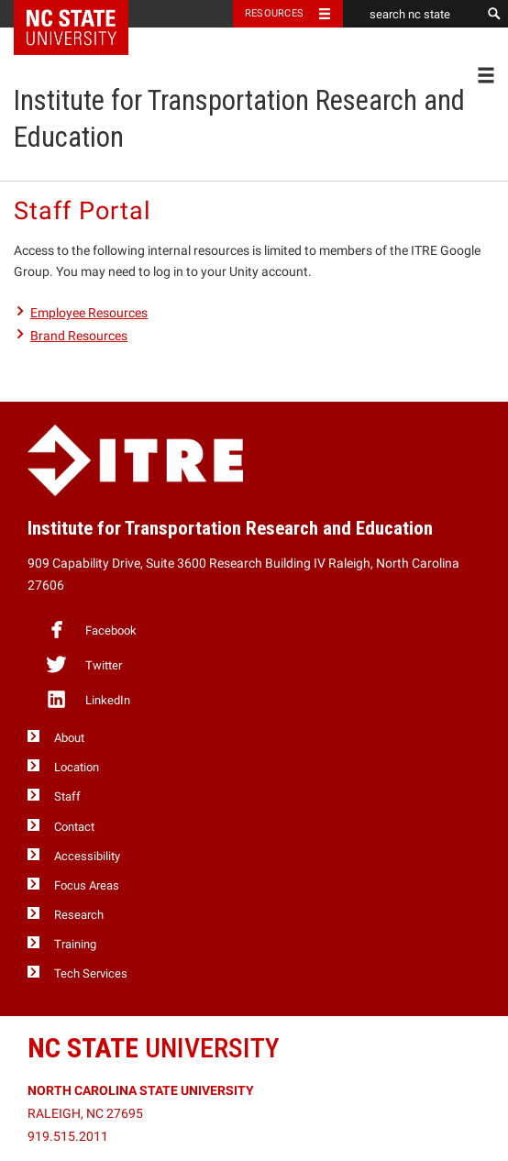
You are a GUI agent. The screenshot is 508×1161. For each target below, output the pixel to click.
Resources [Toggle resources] (274, 13)
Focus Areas (86, 885)
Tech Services (90, 973)
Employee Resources (89, 312)
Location (76, 767)
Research (79, 915)
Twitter (83, 664)
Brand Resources (78, 335)
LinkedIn (87, 699)
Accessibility (87, 856)
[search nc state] (411, 14)
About (69, 738)
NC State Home (83, 13)
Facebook (91, 629)
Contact (74, 827)
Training (75, 944)
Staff (67, 796)
